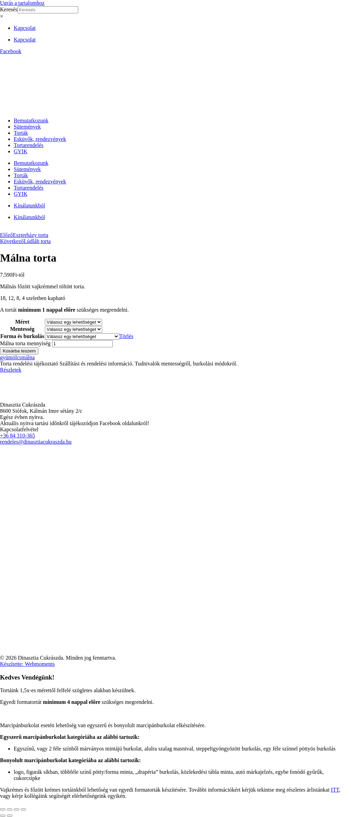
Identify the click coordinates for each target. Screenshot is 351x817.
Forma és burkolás (22, 336)
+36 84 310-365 (17, 435)
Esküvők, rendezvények (40, 139)
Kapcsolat (25, 28)
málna (28, 357)
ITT (335, 790)
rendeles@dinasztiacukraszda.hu (36, 442)
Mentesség (22, 329)
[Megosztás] (16, 809)
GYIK (20, 151)
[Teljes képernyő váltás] (9, 809)
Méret (22, 322)
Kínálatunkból (29, 205)
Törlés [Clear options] (126, 336)
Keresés (8, 9)
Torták (21, 133)
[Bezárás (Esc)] (23, 809)
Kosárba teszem (19, 350)
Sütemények (27, 127)
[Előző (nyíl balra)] (2, 816)
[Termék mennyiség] (82, 343)
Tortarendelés (29, 145)
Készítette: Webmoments (27, 664)
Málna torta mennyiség (25, 343)
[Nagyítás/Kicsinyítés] (2, 809)
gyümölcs (10, 357)
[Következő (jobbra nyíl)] (9, 816)
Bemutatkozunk (31, 120)
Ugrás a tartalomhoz (22, 3)
